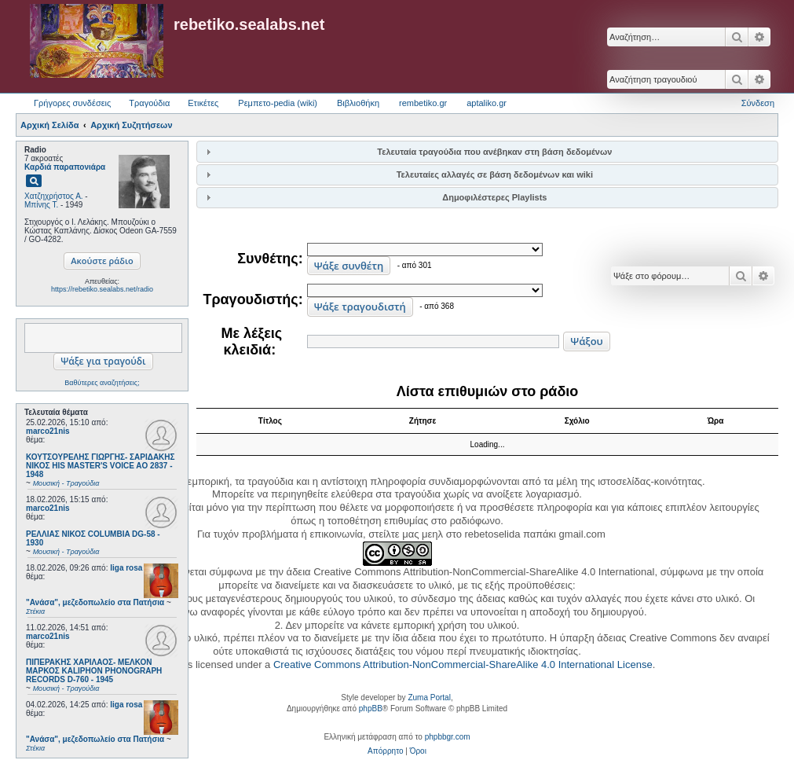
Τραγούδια (149, 103)
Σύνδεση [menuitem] (757, 103)
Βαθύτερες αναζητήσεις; (101, 383)
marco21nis (48, 431)
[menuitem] (385, 751)
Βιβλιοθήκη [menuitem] (358, 103)
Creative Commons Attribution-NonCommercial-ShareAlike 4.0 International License (463, 664)
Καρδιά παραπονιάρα (64, 167)
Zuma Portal (429, 697)
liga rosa (126, 568)
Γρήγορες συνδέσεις (72, 103)
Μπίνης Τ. (41, 204)
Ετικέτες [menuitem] (203, 103)
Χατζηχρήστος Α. (53, 196)
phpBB (370, 708)
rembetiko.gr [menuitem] (423, 103)
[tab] (487, 151)
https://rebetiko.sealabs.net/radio (102, 289)
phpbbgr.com (447, 736)
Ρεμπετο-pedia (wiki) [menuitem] (277, 103)
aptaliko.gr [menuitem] (487, 103)
